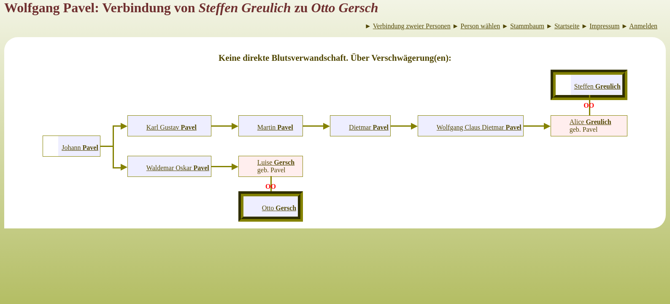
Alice (590, 121)
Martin (275, 127)
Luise (275, 162)
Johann (80, 147)
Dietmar (369, 127)
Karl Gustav (171, 127)
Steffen (597, 86)
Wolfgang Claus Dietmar (479, 127)
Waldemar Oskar (177, 167)
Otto (279, 208)
